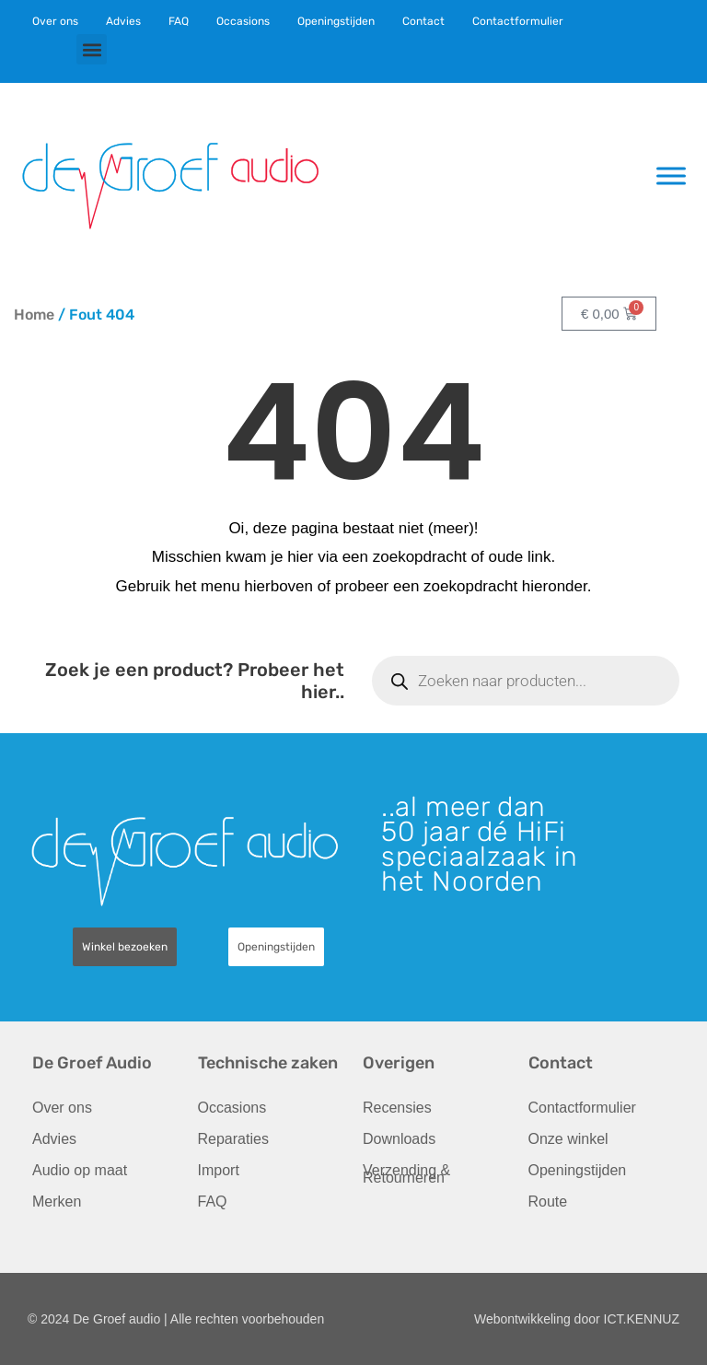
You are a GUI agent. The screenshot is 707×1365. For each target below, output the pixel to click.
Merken (56, 1201)
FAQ (178, 21)
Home (34, 314)
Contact (423, 21)
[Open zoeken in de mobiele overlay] (526, 681)
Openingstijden (336, 21)
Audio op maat (79, 1170)
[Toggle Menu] (671, 175)
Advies (123, 21)
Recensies (397, 1107)
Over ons (55, 21)
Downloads (399, 1139)
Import (218, 1170)
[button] (91, 49)
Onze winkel (568, 1139)
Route (548, 1201)
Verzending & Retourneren (406, 1173)
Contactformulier (517, 21)
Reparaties (233, 1139)
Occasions (243, 21)
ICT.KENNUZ (641, 1319)
